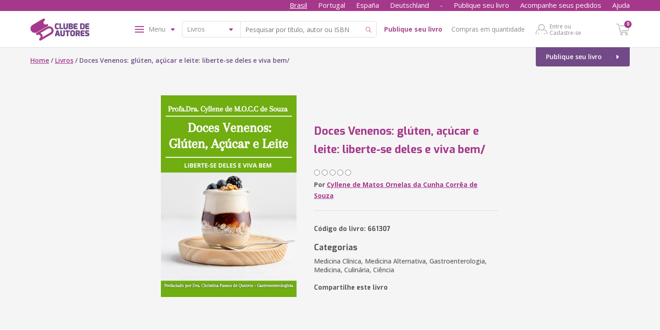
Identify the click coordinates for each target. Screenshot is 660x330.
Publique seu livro (481, 5)
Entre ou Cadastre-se (565, 29)
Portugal (331, 5)
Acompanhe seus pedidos (560, 5)
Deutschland (409, 5)
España (367, 5)
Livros (64, 60)
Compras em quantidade (488, 29)
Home (39, 60)
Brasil (298, 5)
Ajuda (621, 5)
